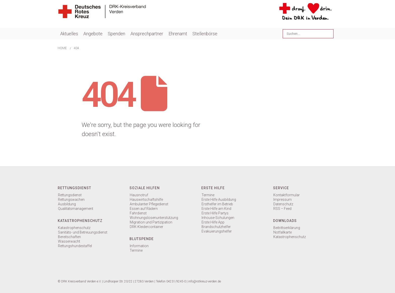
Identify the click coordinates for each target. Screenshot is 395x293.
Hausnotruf (139, 195)
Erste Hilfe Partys (215, 213)
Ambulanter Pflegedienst (149, 204)
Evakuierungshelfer (217, 231)
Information (139, 246)
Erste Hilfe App (213, 222)
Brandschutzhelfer (216, 227)
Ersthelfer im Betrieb (217, 204)
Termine (136, 250)
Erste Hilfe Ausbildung (219, 200)
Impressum (282, 200)
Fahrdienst (138, 213)
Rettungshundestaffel (75, 246)
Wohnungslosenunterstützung (154, 218)
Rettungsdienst (70, 195)
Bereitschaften (69, 237)
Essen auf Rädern (144, 209)
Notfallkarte (282, 232)
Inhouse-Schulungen (218, 218)
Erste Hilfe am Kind (216, 209)
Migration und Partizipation (151, 222)
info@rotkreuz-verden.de (204, 281)
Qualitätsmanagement (75, 209)
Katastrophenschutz (74, 228)
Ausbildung (67, 204)
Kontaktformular (286, 195)
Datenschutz (283, 204)
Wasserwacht (69, 241)
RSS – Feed (282, 209)
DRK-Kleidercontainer (146, 227)
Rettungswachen (71, 200)
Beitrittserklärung (286, 228)
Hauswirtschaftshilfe (146, 200)
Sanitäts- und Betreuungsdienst (82, 232)
